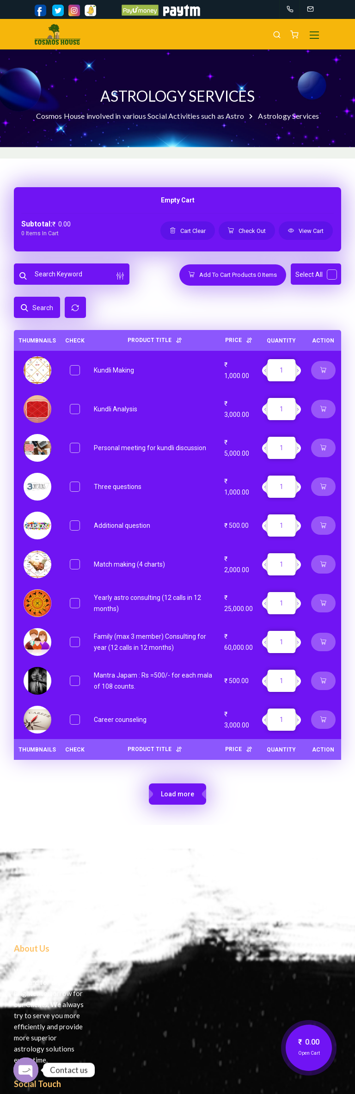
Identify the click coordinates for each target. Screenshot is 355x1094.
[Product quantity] (281, 370)
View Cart (306, 230)
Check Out (247, 230)
